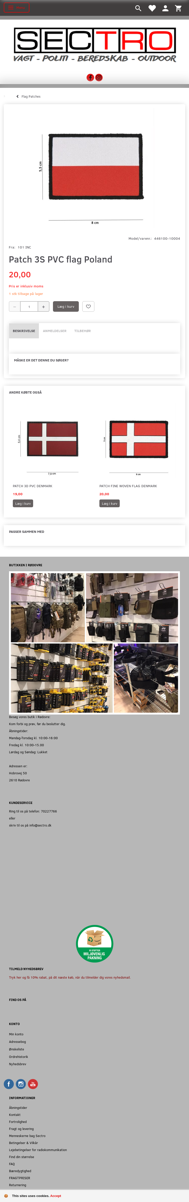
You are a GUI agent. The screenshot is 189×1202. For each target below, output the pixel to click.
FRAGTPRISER (19, 1178)
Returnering (17, 1185)
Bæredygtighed (20, 1171)
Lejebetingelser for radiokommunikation (38, 1150)
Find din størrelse (21, 1157)
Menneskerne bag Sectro (27, 1135)
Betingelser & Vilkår (23, 1143)
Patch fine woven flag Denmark (128, 485)
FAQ (12, 1164)
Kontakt (15, 1114)
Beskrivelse (24, 330)
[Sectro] (94, 44)
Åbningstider (18, 1107)
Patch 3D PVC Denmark (32, 485)
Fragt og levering (21, 1128)
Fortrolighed (18, 1121)
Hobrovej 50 (18, 773)
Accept (55, 1196)
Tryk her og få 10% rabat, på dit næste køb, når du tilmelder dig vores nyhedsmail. (70, 977)
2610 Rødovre (19, 780)
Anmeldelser (55, 330)
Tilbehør (82, 330)
